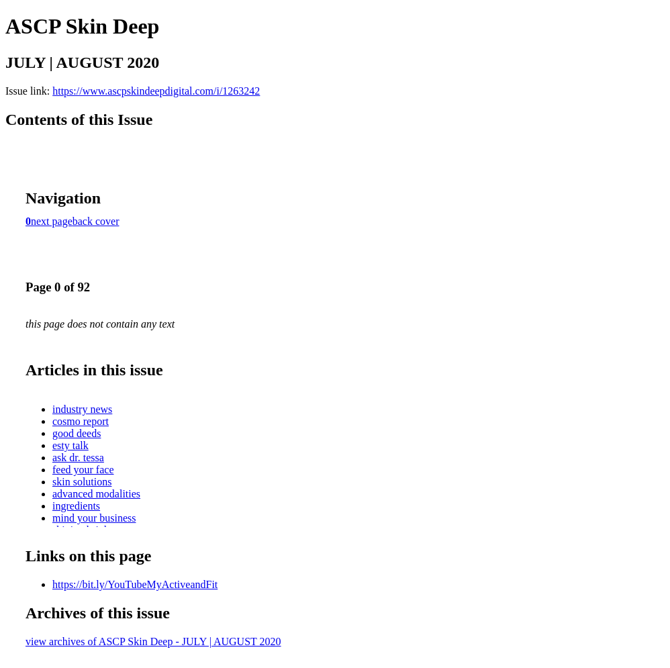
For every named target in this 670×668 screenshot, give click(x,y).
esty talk (70, 445)
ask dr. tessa (78, 457)
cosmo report (80, 421)
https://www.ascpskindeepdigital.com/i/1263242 (156, 91)
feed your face (83, 469)
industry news (82, 409)
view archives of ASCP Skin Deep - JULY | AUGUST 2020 (153, 641)
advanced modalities (96, 493)
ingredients (76, 506)
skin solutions (81, 481)
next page (52, 221)
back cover (96, 221)
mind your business (94, 518)
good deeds (76, 433)
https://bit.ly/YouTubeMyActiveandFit (135, 584)
